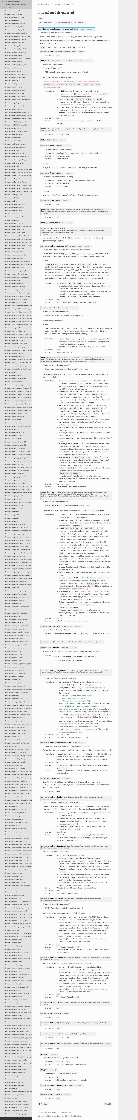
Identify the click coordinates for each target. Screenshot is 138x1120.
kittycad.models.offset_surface (14, 356)
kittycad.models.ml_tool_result (13, 258)
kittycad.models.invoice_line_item (14, 153)
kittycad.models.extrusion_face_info (15, 39)
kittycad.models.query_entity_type (15, 581)
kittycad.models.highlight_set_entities (16, 122)
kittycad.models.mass (11, 214)
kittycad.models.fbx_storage (13, 61)
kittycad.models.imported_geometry (15, 144)
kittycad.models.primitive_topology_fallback (18, 530)
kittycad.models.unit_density (13, 962)
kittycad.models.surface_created (14, 882)
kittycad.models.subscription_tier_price (16, 857)
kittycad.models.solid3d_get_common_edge (18, 784)
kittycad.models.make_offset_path (15, 207)
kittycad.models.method (11, 220)
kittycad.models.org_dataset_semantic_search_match (18, 407)
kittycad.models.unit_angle (12, 942)
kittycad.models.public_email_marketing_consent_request (18, 565)
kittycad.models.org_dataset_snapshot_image (18, 410)
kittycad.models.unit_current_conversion (17, 958)
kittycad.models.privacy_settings (14, 534)
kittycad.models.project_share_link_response (18, 559)
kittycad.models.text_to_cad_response (16, 920)
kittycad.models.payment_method (15, 483)
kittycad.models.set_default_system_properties (18, 708)
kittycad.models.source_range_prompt (16, 822)
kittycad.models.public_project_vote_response (18, 578)
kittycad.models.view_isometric (14, 1095)
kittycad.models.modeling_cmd (14, 267)
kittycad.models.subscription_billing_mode (17, 844)
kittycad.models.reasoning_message (15, 591)
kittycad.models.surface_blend (13, 879)
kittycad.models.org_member (13, 423)
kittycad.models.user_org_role (13, 1082)
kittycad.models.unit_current (13, 955)
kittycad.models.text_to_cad (13, 898)
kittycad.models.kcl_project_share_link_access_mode (18, 191)
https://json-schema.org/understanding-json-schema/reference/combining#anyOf (77, 698)
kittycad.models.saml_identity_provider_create (18, 635)
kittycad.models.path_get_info (13, 464)
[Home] (38, 4)
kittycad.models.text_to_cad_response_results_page (18, 924)
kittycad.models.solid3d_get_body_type (16, 781)
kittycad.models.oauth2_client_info (15, 340)
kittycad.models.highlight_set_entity (15, 125)
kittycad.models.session (11, 695)
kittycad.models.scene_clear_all (14, 638)
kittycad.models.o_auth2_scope (14, 328)
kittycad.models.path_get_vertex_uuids (16, 470)
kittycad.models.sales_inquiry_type (15, 629)
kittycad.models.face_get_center (14, 46)
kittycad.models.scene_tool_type (14, 648)
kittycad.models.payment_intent (14, 480)
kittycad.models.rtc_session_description (17, 626)
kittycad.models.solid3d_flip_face (14, 768)
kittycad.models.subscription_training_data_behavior (18, 863)
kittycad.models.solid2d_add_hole (15, 752)
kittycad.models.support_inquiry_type (16, 870)
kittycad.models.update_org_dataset (15, 1041)
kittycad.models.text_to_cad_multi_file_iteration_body (18, 917)
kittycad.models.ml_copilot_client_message (17, 226)
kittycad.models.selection (12, 680)
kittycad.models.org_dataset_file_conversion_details (18, 388)
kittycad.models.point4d (11, 518)
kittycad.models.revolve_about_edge (15, 613)
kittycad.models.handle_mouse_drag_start (17, 118)
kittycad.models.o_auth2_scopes (14, 331)
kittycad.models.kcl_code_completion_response (18, 176)
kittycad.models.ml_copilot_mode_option (17, 236)
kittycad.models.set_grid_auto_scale (15, 711)
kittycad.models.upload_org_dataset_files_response (18, 1057)
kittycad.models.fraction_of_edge (14, 90)
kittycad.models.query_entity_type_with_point (18, 584)
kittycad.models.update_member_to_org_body (18, 1034)
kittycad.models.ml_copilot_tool (14, 248)
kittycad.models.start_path (12, 825)
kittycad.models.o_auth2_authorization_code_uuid (18, 309)
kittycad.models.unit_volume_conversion (17, 1025)
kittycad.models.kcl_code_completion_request (18, 172)
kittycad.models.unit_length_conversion (16, 987)
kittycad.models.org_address (13, 375)
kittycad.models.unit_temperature (15, 1009)
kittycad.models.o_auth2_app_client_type (17, 293)
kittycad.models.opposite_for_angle (15, 366)
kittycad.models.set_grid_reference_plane (17, 714)
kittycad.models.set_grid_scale (13, 717)
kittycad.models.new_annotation (14, 290)
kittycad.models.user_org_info (13, 1079)
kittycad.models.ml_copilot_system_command (18, 245)
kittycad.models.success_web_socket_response (18, 866)
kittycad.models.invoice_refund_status (16, 156)
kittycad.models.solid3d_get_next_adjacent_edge (18, 797)
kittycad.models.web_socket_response (16, 1104)
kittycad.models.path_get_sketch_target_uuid (18, 467)
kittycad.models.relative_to (12, 603)
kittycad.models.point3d (11, 515)
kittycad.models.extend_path (13, 14)
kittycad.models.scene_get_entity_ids (16, 641)
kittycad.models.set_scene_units (14, 727)
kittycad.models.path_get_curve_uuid (16, 458)
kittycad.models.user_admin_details (15, 1060)
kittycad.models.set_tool (11, 737)
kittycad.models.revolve (11, 610)
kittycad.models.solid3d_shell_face (15, 813)
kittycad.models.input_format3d (14, 147)
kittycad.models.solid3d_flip (13, 765)
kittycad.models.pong (11, 521)
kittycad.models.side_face (12, 746)
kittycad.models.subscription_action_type (17, 841)
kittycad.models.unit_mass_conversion (16, 993)
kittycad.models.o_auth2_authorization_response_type (18, 318)
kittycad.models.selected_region (14, 676)
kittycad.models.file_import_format (15, 77)
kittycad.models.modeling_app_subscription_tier (18, 264)
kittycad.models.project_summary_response (18, 562)
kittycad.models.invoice (11, 150)
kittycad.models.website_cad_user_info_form (18, 1107)
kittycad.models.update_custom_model (16, 1031)
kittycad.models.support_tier (13, 873)
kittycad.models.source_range (13, 819)
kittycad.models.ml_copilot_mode (14, 233)
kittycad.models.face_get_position (15, 52)
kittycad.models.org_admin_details (15, 378)
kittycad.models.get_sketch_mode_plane (17, 99)
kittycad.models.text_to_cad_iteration (16, 905)
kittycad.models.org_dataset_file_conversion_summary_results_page (18, 401)
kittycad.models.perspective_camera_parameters (18, 493)
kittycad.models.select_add (12, 651)
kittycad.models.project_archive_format (16, 537)
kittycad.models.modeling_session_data (16, 277)
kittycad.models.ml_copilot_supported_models (18, 242)
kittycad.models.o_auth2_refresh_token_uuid (18, 325)
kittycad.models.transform (12, 930)
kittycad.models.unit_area (12, 949)
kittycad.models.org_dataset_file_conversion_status (18, 394)
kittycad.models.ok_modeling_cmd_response (18, 359)
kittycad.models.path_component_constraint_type (18, 454)
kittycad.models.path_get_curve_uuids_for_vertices (18, 461)
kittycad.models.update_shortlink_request (17, 1050)
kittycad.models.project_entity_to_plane (17, 543)
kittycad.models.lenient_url (12, 198)
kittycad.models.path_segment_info (15, 477)
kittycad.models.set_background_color (16, 702)
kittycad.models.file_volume (13, 87)
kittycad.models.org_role (12, 429)
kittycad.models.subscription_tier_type (16, 860)
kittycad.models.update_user (13, 1053)
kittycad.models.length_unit (13, 195)
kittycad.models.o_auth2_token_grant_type (18, 334)
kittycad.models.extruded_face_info (15, 33)
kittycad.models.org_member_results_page (17, 426)
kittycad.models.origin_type (13, 435)
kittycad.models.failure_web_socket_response (18, 58)
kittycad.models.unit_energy (13, 965)
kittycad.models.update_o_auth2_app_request (18, 1038)
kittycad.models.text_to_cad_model (15, 911)
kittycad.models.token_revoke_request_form (18, 927)
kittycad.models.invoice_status (14, 163)
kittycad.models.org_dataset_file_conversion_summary (18, 397)
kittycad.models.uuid (10, 1088)
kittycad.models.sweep (11, 889)
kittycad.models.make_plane (13, 210)
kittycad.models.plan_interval (13, 496)
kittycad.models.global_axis (12, 103)
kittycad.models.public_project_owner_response (18, 572)
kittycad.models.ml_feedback (13, 252)
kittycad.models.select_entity (13, 657)
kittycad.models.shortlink (12, 740)
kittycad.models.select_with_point (15, 673)
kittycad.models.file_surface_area (14, 84)
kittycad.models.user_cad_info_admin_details (18, 1063)
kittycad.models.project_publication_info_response (18, 553)
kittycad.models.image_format (13, 134)
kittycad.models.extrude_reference (15, 27)
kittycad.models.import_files (13, 141)
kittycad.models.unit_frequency (14, 977)
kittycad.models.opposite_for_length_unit (17, 369)
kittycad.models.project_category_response (18, 540)
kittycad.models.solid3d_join (13, 806)
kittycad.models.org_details (12, 420)
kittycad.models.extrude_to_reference (16, 30)
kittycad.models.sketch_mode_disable (16, 749)
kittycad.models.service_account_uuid (16, 692)
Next (108, 1104)
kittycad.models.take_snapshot (14, 895)
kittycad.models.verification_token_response (18, 1092)
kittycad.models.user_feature (13, 1066)
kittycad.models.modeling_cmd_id (15, 271)
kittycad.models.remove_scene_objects (16, 607)
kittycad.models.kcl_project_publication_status (18, 188)
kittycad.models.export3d (11, 2)
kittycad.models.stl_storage (12, 832)
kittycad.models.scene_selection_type (16, 645)
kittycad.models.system (11, 892)
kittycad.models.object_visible (13, 353)
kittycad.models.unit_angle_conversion (16, 946)
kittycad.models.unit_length (13, 984)
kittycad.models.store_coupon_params (16, 838)
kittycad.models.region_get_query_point (17, 597)
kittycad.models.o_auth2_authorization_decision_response (18, 312)
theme (59, 1116)
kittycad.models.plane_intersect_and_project (18, 502)
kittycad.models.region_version (14, 600)
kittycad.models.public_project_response (17, 575)
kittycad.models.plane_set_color (14, 505)
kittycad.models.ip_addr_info (13, 166)
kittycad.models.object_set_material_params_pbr (18, 350)
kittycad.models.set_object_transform (16, 721)
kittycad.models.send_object (13, 683)
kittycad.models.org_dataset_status (15, 416)
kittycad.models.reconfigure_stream (15, 594)
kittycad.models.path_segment (14, 473)
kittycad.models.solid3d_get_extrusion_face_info (18, 790)
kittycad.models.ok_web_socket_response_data (18, 363)
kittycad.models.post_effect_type (14, 524)
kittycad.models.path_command (14, 448)
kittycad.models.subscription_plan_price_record (18, 851)
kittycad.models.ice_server (12, 128)
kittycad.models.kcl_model (12, 179)
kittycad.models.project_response (14, 556)
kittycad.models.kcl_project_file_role (15, 182)
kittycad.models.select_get (12, 660)
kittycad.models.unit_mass (12, 990)
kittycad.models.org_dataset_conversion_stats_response (18, 385)
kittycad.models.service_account (14, 686)
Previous (43, 1104)
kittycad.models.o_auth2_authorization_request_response (18, 315)
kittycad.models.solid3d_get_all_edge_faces (18, 775)
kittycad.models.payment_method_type (16, 489)
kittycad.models (47, 4)
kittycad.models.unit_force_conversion (16, 974)
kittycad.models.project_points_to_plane (17, 550)
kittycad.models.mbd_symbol (13, 217)
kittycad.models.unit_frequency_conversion (18, 981)
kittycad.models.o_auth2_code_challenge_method (18, 321)
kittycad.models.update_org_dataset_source (18, 1044)
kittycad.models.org (10, 372)
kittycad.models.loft (10, 201)
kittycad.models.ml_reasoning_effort (15, 255)
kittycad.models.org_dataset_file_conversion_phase (18, 391)
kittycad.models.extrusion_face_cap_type (17, 36)
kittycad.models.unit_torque (13, 1015)
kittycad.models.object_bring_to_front (16, 347)
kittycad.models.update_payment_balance (17, 1047)
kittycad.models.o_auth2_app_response (16, 302)
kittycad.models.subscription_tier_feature (17, 854)
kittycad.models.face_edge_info (14, 42)
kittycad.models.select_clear (13, 654)
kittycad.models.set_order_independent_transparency (18, 724)
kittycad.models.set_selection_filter (15, 730)
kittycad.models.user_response (14, 1085)
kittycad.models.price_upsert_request (16, 527)
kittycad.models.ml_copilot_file (14, 229)
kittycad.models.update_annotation (15, 1028)
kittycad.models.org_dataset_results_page (17, 404)
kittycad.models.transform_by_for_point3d (17, 933)
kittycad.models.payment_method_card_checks (18, 486)
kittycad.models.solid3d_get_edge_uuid (16, 787)
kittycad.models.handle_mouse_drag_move (18, 115)
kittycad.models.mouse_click (13, 280)
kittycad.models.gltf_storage (13, 109)
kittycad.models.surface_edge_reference (17, 885)
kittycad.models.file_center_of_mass (15, 65)
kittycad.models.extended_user (14, 17)
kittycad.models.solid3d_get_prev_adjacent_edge (18, 803)
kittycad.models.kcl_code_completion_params (18, 169)
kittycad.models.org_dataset (13, 382)
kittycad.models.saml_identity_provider (16, 632)
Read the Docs (76, 1116)
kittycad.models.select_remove (14, 667)
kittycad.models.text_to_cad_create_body (17, 901)
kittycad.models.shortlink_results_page (16, 743)
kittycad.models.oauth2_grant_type (15, 343)
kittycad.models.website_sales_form (15, 1111)
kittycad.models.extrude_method (14, 23)
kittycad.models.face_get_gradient (15, 49)
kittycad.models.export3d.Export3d (16, 4)
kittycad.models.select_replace (13, 670)
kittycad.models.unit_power (13, 996)
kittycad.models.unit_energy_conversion (17, 968)
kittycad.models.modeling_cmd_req (15, 274)
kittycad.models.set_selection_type (15, 733)
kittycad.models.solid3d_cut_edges (15, 759)
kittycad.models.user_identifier (14, 1076)
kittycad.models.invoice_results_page (16, 160)
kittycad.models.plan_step (12, 499)
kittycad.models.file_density (13, 71)
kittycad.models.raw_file (11, 588)
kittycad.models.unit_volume (13, 1022)
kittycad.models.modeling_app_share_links (17, 261)
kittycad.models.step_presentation (15, 828)
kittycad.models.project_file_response (16, 546)
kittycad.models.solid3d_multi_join (15, 809)
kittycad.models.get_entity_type (14, 93)
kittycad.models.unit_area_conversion (16, 952)
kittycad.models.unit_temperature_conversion (18, 1012)
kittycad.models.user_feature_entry (15, 1069)
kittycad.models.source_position (14, 816)
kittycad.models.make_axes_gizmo (15, 204)
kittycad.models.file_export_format (15, 74)
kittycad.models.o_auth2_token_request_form (18, 337)
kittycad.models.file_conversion (14, 68)
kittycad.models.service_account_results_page (18, 689)
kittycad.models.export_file (12, 11)
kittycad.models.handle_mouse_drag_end (17, 112)
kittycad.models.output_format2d (15, 442)
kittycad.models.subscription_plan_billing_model (18, 847)
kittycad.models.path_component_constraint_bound (18, 451)
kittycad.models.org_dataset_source (15, 413)
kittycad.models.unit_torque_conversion (17, 1019)
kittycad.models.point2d (11, 511)
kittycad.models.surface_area (13, 876)
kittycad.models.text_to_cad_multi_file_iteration (18, 914)
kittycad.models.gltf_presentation (14, 106)
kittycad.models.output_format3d (15, 445)
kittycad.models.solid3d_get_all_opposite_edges (18, 778)
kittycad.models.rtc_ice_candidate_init (16, 619)
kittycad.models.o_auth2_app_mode (15, 299)
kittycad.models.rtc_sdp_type (13, 622)
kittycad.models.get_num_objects (14, 96)
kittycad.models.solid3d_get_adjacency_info (18, 771)
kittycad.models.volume (11, 1098)
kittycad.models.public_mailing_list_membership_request (18, 569)
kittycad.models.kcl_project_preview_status (18, 185)
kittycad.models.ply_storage (13, 508)
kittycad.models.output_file (12, 439)
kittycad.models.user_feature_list (14, 1072)
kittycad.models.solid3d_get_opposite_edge (18, 800)
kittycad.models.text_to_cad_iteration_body (18, 908)
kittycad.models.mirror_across (13, 223)
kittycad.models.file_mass (12, 80)
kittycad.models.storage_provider (14, 835)
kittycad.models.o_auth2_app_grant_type (17, 296)
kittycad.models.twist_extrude (13, 939)
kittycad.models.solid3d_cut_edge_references (18, 756)
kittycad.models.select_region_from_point (17, 664)
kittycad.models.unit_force (12, 971)
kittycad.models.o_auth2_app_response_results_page (18, 306)
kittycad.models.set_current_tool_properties (18, 705)
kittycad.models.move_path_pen (14, 286)
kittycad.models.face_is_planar (13, 55)
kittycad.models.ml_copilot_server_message (18, 239)
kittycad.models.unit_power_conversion (17, 1000)
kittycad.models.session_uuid (13, 698)
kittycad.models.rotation (12, 616)
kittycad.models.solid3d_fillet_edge (15, 762)
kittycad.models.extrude (11, 20)
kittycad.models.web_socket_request (16, 1101)
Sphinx (48, 1116)
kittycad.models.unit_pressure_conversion (17, 1006)
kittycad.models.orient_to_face (14, 432)
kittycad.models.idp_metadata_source (16, 131)
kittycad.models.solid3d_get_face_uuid (16, 794)
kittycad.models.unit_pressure (13, 1003)
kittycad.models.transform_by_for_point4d (17, 936)
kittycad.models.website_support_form (16, 1114)
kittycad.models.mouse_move (13, 283)
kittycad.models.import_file (12, 138)
